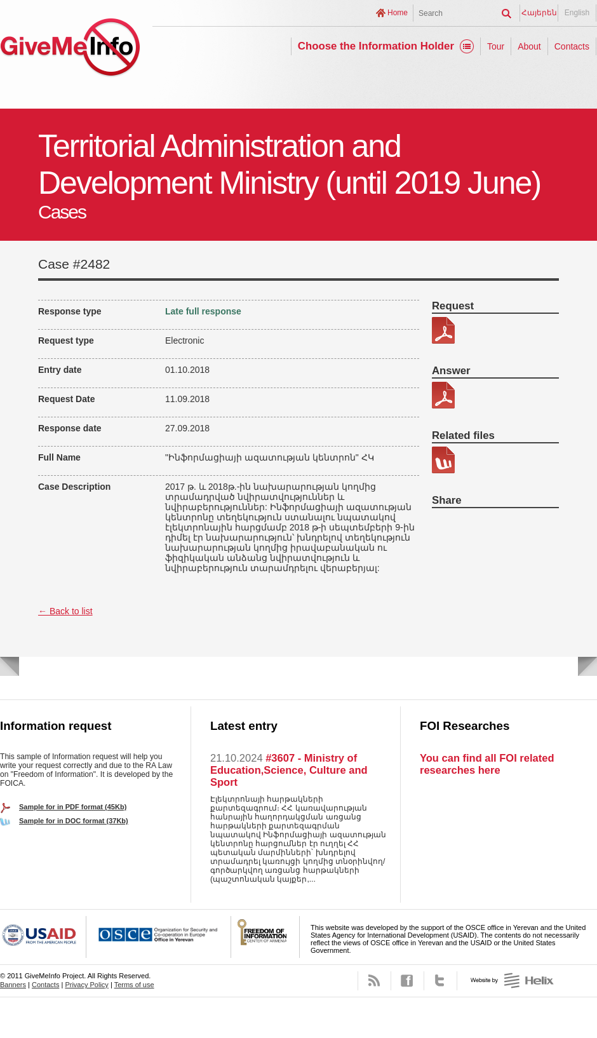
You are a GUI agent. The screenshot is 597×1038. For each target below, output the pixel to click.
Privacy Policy (86, 984)
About (529, 46)
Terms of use (134, 984)
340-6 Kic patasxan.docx (443, 460)
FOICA (265, 937)
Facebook (407, 980)
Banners (13, 984)
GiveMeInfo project (70, 49)
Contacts (571, 46)
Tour (495, 46)
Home (397, 12)
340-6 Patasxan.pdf (443, 395)
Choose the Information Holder (376, 46)
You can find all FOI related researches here (487, 764)
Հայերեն (539, 12)
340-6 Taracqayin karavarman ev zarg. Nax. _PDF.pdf (443, 330)
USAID (43, 937)
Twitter (440, 980)
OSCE (158, 937)
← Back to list (65, 611)
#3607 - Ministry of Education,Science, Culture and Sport (289, 770)
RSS (374, 980)
